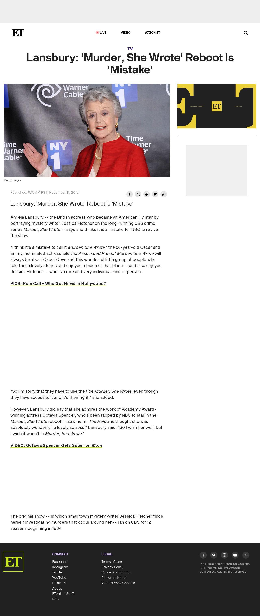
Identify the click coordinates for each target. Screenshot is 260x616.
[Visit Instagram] (224, 556)
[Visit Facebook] (203, 556)
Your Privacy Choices (118, 583)
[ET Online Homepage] (18, 33)
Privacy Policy (112, 567)
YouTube (59, 577)
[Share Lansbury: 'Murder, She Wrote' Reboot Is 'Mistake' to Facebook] (129, 195)
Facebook (60, 561)
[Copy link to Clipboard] (163, 195)
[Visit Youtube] (235, 556)
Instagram (60, 567)
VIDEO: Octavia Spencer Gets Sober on (56, 446)
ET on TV (59, 583)
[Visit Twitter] (213, 556)
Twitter (57, 572)
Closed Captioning (115, 572)
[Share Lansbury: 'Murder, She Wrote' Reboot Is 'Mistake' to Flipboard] (155, 195)
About (57, 588)
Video (126, 32)
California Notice (114, 577)
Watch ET (152, 32)
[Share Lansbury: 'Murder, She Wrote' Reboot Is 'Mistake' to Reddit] (146, 195)
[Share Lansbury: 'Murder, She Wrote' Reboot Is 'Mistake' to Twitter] (138, 195)
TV (130, 49)
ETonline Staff (63, 593)
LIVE (103, 32)
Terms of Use (111, 561)
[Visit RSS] (245, 556)
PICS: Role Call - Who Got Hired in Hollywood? (58, 284)
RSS (55, 599)
